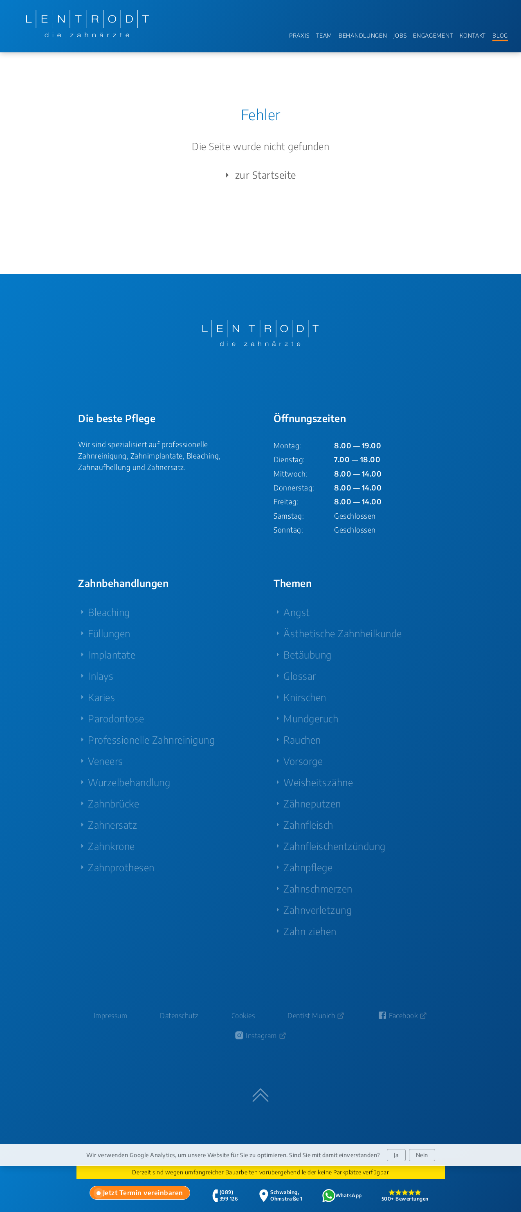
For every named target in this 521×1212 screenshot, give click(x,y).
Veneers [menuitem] (105, 761)
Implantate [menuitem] (111, 654)
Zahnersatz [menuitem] (112, 824)
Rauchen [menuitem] (302, 739)
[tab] (140, 1193)
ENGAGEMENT (433, 35)
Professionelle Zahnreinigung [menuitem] (151, 739)
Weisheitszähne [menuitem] (318, 782)
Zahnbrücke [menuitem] (113, 803)
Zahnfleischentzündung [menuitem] (334, 846)
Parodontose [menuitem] (116, 718)
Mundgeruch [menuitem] (310, 718)
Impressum (111, 1015)
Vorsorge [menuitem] (303, 761)
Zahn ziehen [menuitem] (310, 931)
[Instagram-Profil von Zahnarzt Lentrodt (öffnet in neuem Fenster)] (260, 1035)
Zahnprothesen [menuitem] (121, 867)
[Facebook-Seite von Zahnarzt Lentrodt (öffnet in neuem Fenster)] (402, 1015)
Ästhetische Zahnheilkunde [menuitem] (342, 633)
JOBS (399, 35)
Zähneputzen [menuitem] (312, 803)
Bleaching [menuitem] (109, 612)
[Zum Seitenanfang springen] (260, 1095)
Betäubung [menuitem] (307, 654)
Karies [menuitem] (101, 697)
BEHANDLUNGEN (363, 35)
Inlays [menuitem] (100, 676)
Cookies (243, 1015)
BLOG (500, 35)
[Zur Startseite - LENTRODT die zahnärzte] (87, 23)
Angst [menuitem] (296, 612)
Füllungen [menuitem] (109, 633)
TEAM (324, 35)
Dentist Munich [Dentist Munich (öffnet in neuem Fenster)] (311, 1015)
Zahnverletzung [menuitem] (317, 910)
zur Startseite (259, 175)
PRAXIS (299, 35)
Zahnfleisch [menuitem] (308, 824)
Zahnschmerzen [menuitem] (318, 888)
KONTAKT (473, 35)
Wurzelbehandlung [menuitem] (129, 782)
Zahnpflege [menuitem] (307, 867)
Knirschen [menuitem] (304, 697)
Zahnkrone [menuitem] (111, 846)
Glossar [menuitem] (299, 676)
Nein (422, 1154)
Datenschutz (179, 1015)
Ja (396, 1154)
